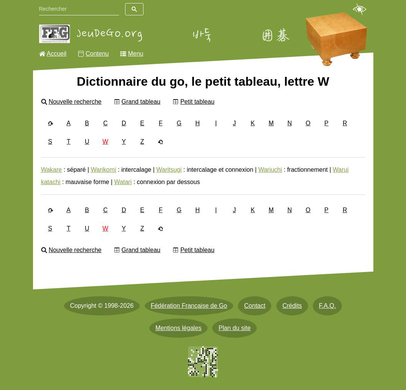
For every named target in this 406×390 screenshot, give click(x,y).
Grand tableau (141, 101)
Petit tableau (197, 101)
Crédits (292, 305)
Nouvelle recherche (75, 101)
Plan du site (234, 328)
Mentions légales (178, 328)
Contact (254, 305)
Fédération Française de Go (189, 305)
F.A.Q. (327, 305)
